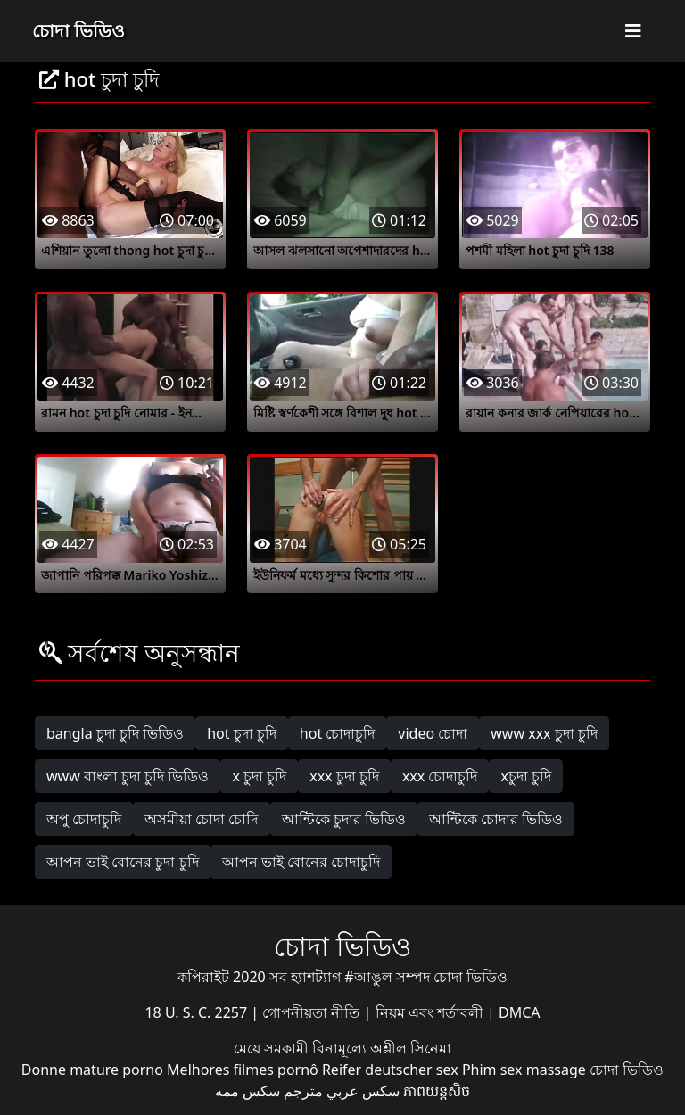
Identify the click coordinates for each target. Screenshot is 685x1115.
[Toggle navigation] (633, 31)
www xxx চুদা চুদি (544, 733)
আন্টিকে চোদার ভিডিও (496, 819)
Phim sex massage (524, 1069)
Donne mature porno (92, 1069)
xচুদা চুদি (525, 776)
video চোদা (432, 733)
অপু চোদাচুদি (83, 819)
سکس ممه (247, 1091)
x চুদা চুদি (259, 776)
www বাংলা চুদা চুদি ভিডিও (127, 776)
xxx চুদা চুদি (344, 776)
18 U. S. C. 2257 (197, 1012)
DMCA (520, 1012)
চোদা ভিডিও (78, 31)
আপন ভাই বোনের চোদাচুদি (301, 861)
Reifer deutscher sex (390, 1069)
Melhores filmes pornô (242, 1069)
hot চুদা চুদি (241, 733)
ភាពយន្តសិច (436, 1091)
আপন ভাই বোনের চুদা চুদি (122, 861)
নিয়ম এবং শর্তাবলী (431, 1012)
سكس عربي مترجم (342, 1091)
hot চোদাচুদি (338, 733)
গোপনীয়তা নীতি (312, 1012)
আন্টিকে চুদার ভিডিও (344, 819)
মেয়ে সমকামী (273, 1048)
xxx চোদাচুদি (440, 776)
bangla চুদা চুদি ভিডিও (115, 733)
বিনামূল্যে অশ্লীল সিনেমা (381, 1048)
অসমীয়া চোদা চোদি (201, 819)
